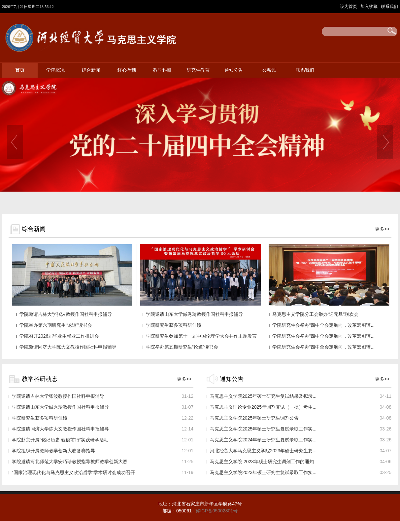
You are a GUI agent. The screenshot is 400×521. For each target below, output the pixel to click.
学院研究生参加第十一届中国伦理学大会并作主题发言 (201, 336)
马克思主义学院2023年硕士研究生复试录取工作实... (263, 472)
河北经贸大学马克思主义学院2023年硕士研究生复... (263, 450)
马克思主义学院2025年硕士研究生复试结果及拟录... (263, 396)
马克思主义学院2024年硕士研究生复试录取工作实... (263, 439)
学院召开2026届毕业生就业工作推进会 (59, 336)
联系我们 (389, 6)
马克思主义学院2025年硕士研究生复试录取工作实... (263, 428)
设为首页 (349, 6)
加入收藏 (369, 6)
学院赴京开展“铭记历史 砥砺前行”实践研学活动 (60, 439)
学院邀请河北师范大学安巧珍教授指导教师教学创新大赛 (69, 461)
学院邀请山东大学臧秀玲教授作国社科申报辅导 (194, 314)
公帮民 (269, 70)
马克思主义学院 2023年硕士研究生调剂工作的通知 (262, 461)
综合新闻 (91, 70)
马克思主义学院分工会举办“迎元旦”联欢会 (315, 314)
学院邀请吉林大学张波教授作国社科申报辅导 (65, 314)
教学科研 (162, 70)
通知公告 (233, 70)
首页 (19, 70)
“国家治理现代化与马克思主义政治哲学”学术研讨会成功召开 (73, 472)
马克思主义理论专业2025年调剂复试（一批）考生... (263, 407)
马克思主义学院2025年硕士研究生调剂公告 (254, 418)
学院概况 (55, 70)
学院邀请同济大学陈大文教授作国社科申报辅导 (68, 347)
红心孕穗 (126, 70)
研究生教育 (198, 70)
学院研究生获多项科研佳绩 (173, 325)
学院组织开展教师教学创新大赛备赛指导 (53, 450)
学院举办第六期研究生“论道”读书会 (55, 325)
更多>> (382, 229)
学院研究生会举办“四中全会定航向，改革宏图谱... (323, 325)
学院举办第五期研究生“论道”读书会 (182, 347)
